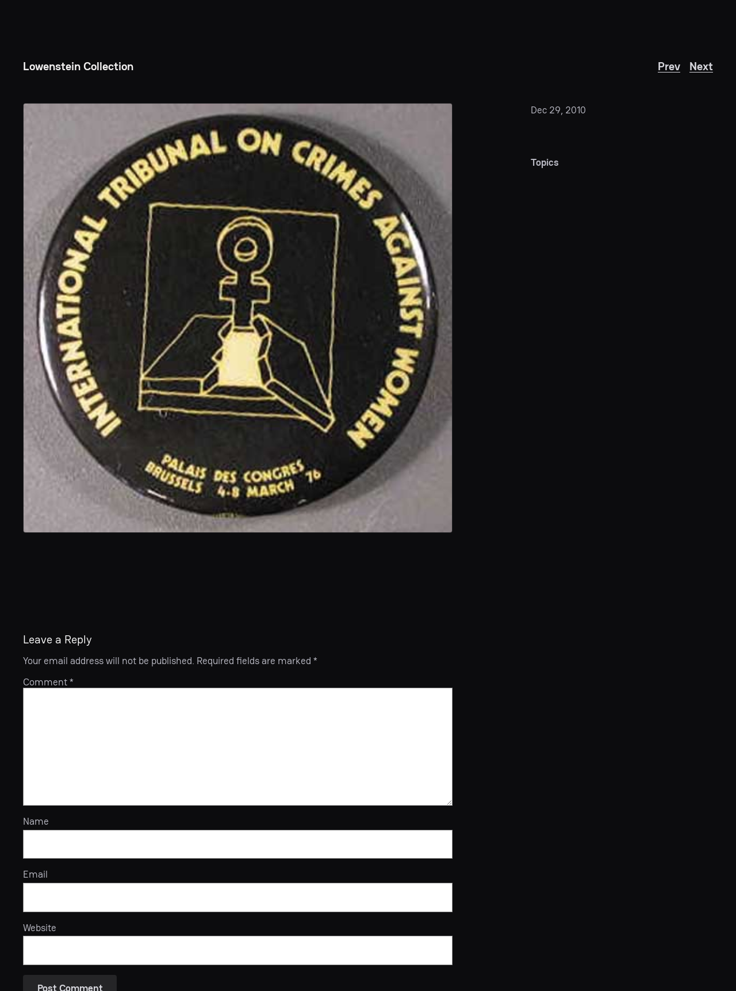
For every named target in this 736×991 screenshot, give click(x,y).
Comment (48, 682)
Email (35, 874)
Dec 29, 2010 (558, 110)
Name (36, 821)
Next (701, 66)
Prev (669, 66)
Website (39, 927)
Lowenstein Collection (78, 66)
